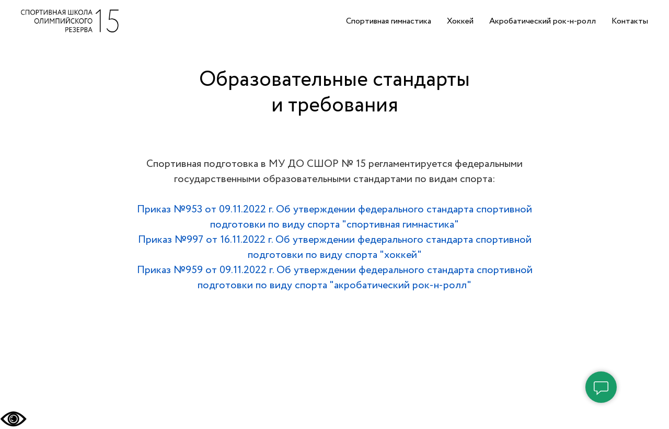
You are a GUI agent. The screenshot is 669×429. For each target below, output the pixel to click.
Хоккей (460, 21)
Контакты (630, 21)
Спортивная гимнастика (388, 21)
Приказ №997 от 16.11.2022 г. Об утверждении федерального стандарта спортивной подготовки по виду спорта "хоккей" (335, 247)
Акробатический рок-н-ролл (542, 21)
